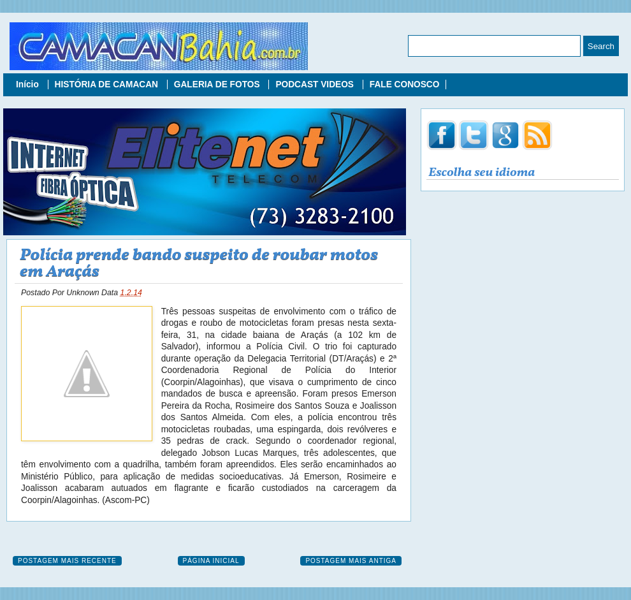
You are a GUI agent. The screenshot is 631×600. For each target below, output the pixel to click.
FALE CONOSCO (405, 84)
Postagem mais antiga (350, 560)
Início (28, 84)
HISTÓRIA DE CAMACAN (108, 84)
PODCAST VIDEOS (315, 84)
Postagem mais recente (67, 560)
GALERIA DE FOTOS (218, 84)
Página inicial (211, 560)
